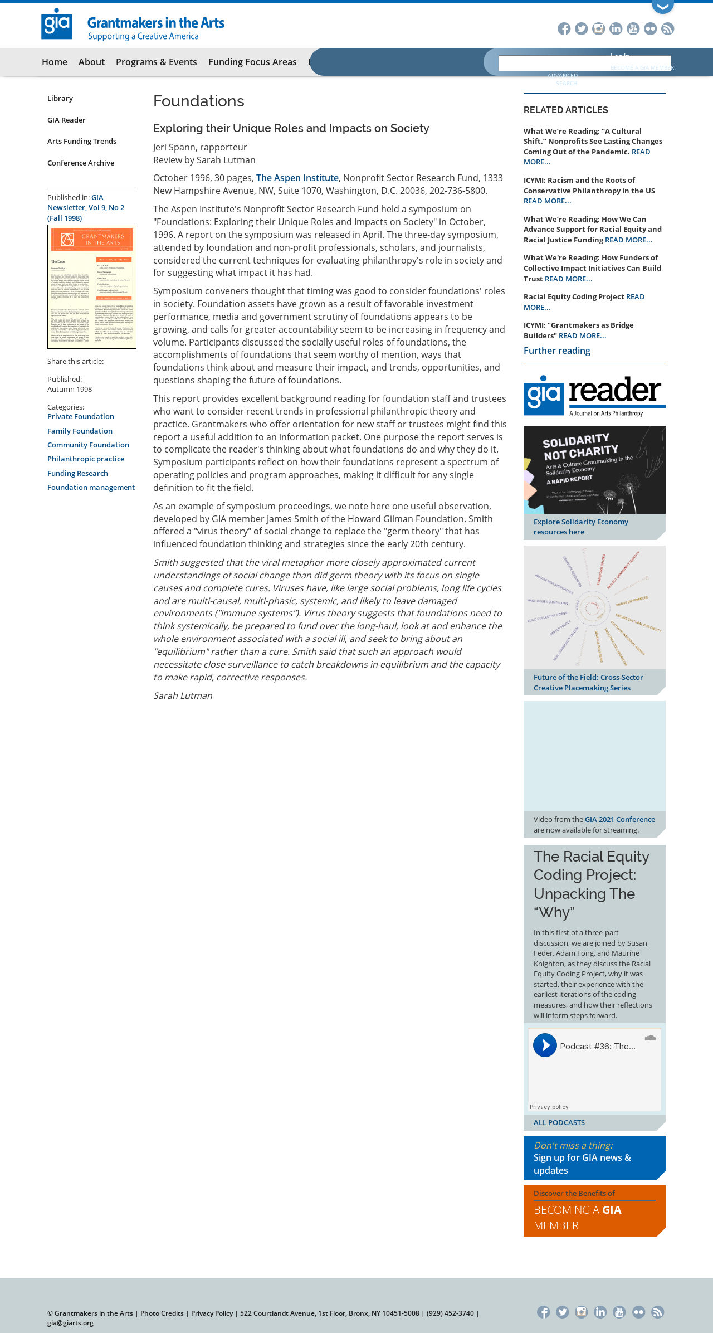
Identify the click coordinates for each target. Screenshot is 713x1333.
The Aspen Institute (297, 178)
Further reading (557, 350)
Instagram (598, 28)
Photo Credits (162, 1313)
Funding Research (77, 473)
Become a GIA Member (642, 67)
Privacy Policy (212, 1313)
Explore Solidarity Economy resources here (581, 527)
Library (60, 98)
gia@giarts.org (70, 1322)
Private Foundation (80, 416)
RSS (668, 28)
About (92, 62)
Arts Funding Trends (81, 141)
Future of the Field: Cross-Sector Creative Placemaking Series (588, 682)
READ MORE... (548, 201)
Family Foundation (80, 431)
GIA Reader (66, 120)
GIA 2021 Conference (620, 819)
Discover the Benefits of (595, 1211)
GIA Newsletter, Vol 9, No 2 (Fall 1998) (85, 207)
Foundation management (91, 487)
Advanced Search (563, 79)
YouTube (633, 28)
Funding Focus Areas (252, 62)
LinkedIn (616, 28)
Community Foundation (88, 445)
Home (54, 62)
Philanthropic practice (85, 459)
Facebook (564, 28)
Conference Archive (80, 163)
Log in (620, 56)
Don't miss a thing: (595, 1158)
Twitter (581, 28)
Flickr (650, 28)
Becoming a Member (578, 1217)
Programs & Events (156, 62)
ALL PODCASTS (559, 1122)
